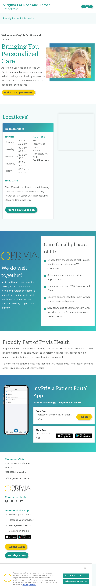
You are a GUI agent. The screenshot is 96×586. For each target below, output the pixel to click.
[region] (46, 575)
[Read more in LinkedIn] (22, 501)
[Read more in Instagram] (11, 501)
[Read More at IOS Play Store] (11, 536)
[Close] (85, 568)
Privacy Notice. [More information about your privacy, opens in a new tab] (29, 585)
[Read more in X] (17, 501)
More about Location (21, 209)
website (39, 368)
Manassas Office (14, 129)
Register (84, 416)
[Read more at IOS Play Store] (64, 435)
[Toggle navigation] (87, 6)
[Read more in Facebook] (6, 501)
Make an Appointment (18, 92)
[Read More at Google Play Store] (24, 536)
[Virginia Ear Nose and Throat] (33, 6)
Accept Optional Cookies (76, 576)
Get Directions (41, 160)
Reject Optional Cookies (76, 581)
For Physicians (16, 555)
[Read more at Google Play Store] (83, 435)
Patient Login (16, 546)
